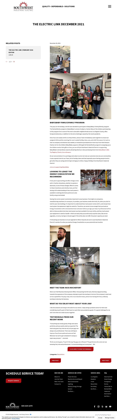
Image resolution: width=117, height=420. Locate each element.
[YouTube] (110, 407)
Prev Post (55, 360)
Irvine (92, 381)
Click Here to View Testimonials (80, 349)
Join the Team (58, 379)
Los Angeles (94, 377)
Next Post (105, 360)
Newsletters (60, 354)
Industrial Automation (107, 392)
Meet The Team (58, 381)
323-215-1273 (26, 406)
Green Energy (108, 379)
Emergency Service (107, 383)
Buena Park (94, 384)
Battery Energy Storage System (75, 388)
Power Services (72, 377)
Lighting (70, 384)
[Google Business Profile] (106, 407)
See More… (71, 391)
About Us (57, 377)
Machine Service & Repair (75, 379)
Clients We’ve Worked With (108, 388)
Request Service (13, 380)
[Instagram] (98, 407)
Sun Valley (94, 386)
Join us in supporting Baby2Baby (59, 167)
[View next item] (14, 62)
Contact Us (57, 384)
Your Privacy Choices (25, 414)
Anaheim (93, 379)
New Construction (73, 381)
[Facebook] (95, 407)
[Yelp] (102, 407)
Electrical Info (108, 377)
